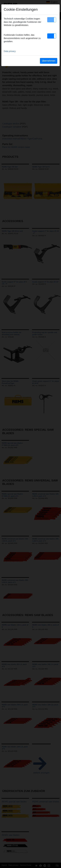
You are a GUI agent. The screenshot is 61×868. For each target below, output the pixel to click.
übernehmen (48, 60)
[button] (51, 19)
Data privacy (10, 51)
